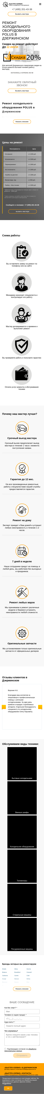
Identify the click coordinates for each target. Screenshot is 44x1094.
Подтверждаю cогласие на (20, 1050)
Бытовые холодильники (22, 763)
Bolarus (4, 972)
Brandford (17, 972)
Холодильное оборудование (22, 832)
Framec (29, 985)
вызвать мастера (22, 211)
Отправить (22, 1055)
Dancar (16, 979)
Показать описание (22, 121)
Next (40, 707)
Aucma (29, 969)
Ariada (4, 969)
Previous (4, 707)
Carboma (5, 975)
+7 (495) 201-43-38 (22, 9)
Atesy (16, 969)
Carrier (16, 975)
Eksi (28, 982)
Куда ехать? (9, 1022)
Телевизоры (22, 866)
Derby (28, 979)
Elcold (4, 985)
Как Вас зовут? (10, 1008)
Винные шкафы (22, 797)
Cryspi (4, 979)
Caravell (29, 972)
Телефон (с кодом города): (15, 1015)
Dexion (16, 982)
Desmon (4, 982)
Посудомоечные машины (22, 934)
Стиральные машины (22, 900)
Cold (28, 975)
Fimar (16, 985)
